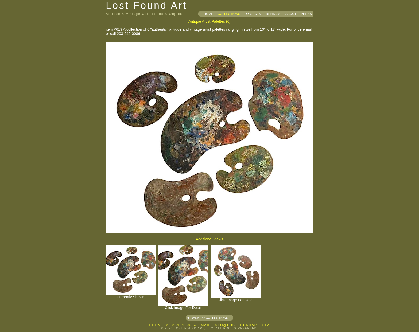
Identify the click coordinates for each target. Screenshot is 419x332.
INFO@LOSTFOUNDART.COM (242, 325)
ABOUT (290, 14)
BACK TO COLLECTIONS (209, 318)
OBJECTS (253, 14)
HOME (208, 14)
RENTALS (273, 14)
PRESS (306, 14)
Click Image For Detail (183, 306)
